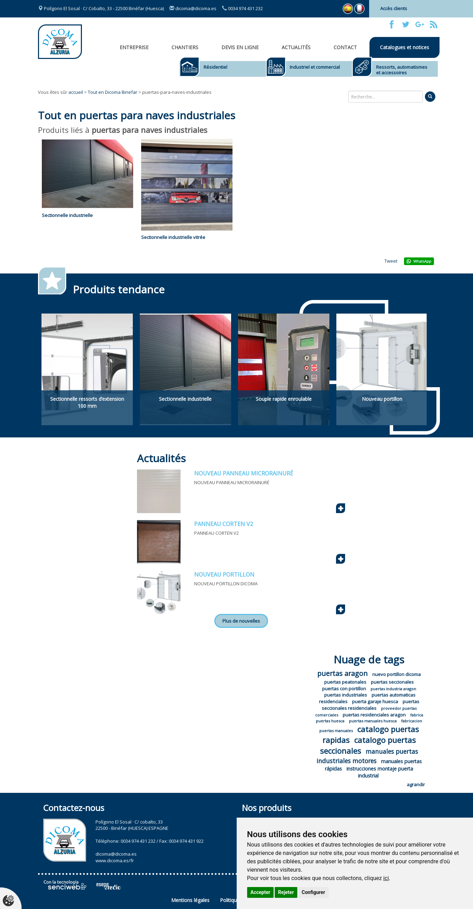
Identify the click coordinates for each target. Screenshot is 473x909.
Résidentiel (215, 67)
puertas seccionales (392, 682)
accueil (75, 92)
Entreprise (134, 47)
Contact (345, 47)
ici (386, 878)
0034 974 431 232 (242, 8)
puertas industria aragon (393, 688)
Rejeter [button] (286, 892)
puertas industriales (345, 695)
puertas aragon (342, 673)
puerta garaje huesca (375, 701)
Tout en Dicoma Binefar (112, 92)
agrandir (416, 784)
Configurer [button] (313, 892)
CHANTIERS (184, 47)
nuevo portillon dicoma (396, 674)
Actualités (296, 47)
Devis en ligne (240, 47)
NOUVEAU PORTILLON (224, 574)
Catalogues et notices (404, 47)
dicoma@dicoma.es (192, 8)
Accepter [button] (260, 892)
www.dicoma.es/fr (115, 860)
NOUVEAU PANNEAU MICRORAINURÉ (243, 473)
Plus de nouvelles (241, 621)
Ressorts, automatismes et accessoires (401, 70)
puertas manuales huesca (373, 720)
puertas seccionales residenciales (370, 704)
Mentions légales (190, 900)
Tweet (390, 261)
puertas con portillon (344, 688)
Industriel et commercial (315, 67)
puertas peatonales (345, 682)
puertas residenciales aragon (374, 715)
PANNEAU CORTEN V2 (223, 524)
